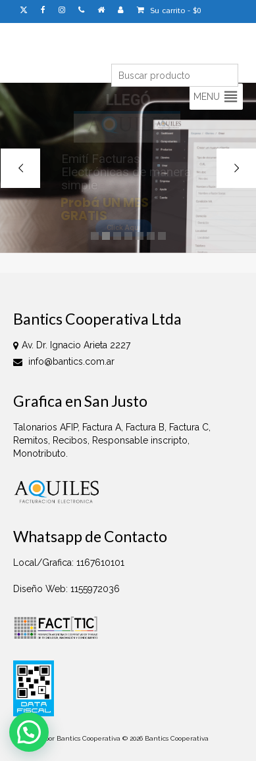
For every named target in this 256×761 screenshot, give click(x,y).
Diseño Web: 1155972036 (66, 589)
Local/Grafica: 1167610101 (68, 562)
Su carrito (169, 10)
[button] (206, 96)
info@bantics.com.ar (64, 361)
